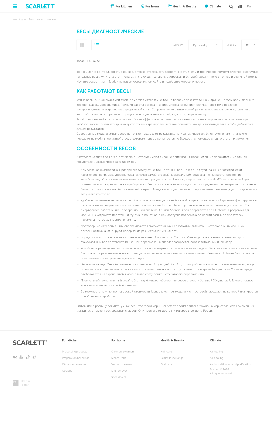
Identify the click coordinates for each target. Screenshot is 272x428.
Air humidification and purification (230, 364)
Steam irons (118, 358)
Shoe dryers (118, 377)
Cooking (67, 370)
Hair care (166, 351)
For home (152, 6)
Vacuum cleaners (121, 364)
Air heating (216, 351)
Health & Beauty (184, 6)
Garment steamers (123, 351)
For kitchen (123, 6)
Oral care (166, 364)
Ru (249, 6)
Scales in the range (172, 358)
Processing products (74, 351)
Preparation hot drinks (75, 358)
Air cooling (216, 358)
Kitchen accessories (74, 364)
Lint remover (119, 370)
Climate (215, 6)
